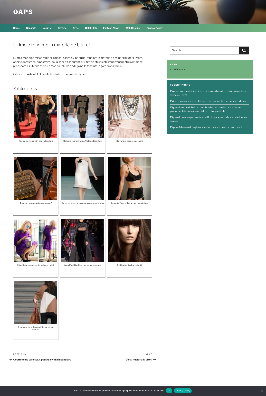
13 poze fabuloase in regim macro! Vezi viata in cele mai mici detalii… (207, 127)
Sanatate (31, 28)
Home (16, 28)
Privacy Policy (155, 28)
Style (76, 28)
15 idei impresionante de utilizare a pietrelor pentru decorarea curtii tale (208, 101)
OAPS (23, 12)
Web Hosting (133, 28)
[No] (261, 390)
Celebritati (91, 28)
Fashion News (111, 28)
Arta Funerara (177, 69)
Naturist (47, 28)
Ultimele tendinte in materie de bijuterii (63, 74)
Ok (169, 390)
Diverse (62, 28)
